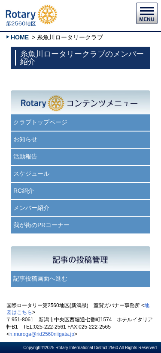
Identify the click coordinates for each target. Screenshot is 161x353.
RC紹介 (23, 190)
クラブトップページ (40, 122)
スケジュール (31, 173)
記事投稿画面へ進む (40, 278)
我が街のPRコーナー (41, 224)
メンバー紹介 (31, 207)
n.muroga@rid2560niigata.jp (41, 334)
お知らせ (25, 139)
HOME (20, 37)
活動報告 (25, 156)
